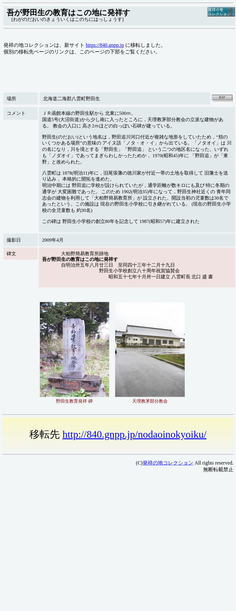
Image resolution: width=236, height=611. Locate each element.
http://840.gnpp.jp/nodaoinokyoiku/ (134, 434)
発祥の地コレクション (168, 463)
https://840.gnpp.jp (105, 45)
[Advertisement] (59, 537)
